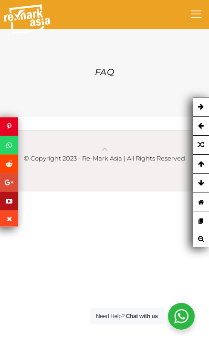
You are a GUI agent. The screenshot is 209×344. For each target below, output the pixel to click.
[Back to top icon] (105, 149)
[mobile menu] (196, 14)
